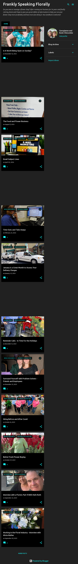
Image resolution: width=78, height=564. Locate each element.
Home (6, 24)
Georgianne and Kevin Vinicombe (66, 32)
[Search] (68, 4)
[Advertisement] (21, 79)
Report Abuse (53, 60)
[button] (41, 58)
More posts (22, 553)
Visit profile (63, 36)
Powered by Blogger (39, 561)
